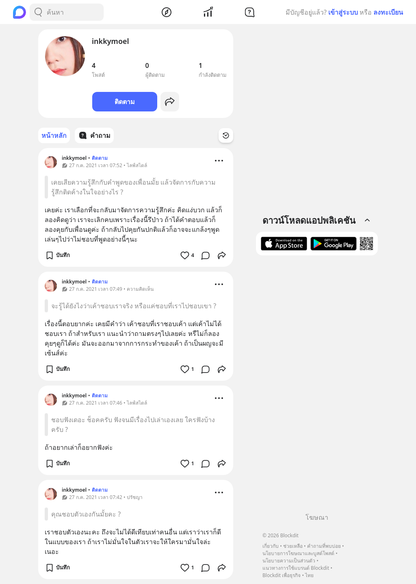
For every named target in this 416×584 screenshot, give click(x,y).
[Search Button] (38, 12)
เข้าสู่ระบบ (343, 12)
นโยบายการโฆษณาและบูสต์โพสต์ (298, 553)
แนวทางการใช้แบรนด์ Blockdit (295, 567)
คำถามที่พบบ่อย (324, 546)
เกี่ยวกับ (270, 546)
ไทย (309, 575)
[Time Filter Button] (226, 135)
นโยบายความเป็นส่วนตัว (288, 560)
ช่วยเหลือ (293, 546)
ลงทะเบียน (388, 12)
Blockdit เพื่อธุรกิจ (281, 575)
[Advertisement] (317, 387)
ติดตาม (125, 101)
